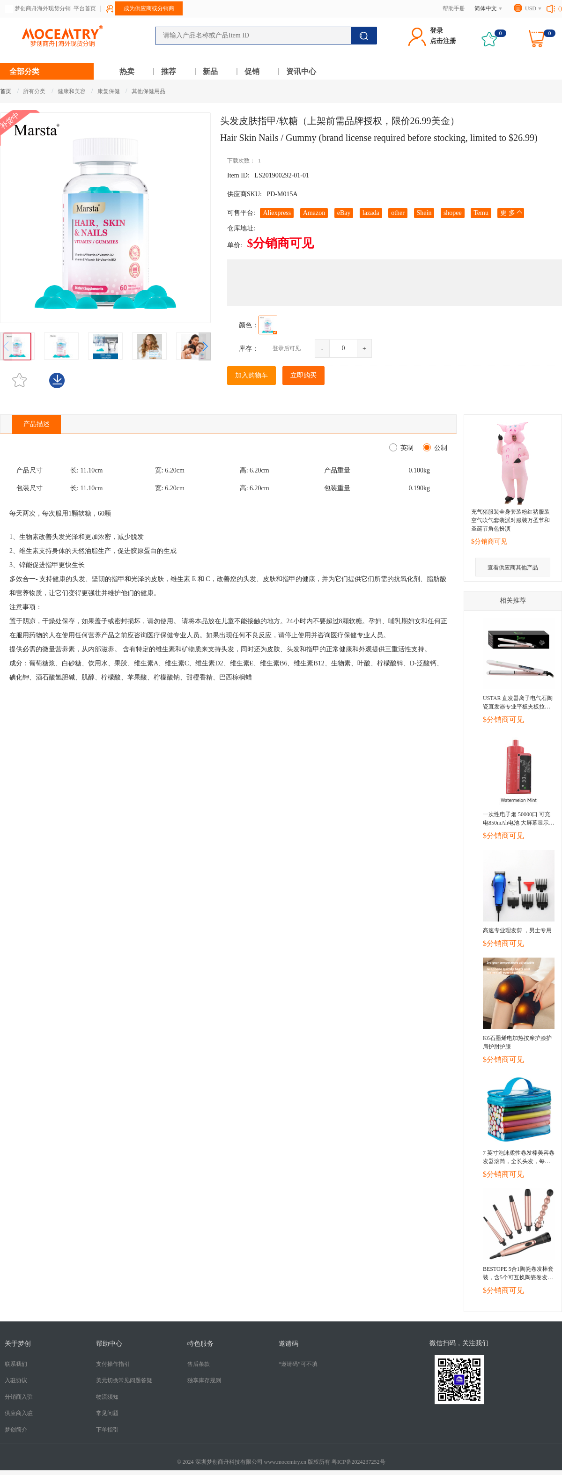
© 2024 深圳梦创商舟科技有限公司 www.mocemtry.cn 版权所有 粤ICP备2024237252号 (281, 1462)
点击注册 (443, 40)
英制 (405, 447)
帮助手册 (454, 8)
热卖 (126, 71)
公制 (439, 447)
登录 (436, 30)
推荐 (168, 71)
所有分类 (34, 91)
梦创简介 (16, 1429)
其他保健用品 (148, 91)
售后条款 (198, 1364)
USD (530, 8)
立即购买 (303, 375)
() (560, 8)
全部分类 (24, 71)
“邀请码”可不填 (298, 1364)
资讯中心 (301, 71)
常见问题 (107, 1413)
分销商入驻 (19, 1397)
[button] (205, 346)
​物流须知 (107, 1397)
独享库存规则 (204, 1380)
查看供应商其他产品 (513, 567)
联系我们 (16, 1364)
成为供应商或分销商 (149, 8)
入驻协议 (16, 1380)
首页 (5, 91)
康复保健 (109, 91)
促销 (251, 71)
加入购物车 (251, 375)
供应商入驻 (19, 1413)
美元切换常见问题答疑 (124, 1380)
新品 (210, 71)
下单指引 (107, 1429)
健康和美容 (72, 91)
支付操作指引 (113, 1364)
